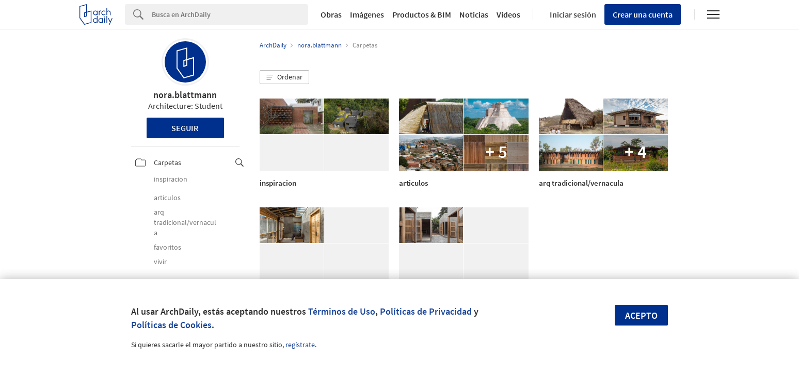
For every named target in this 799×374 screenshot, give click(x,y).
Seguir (185, 128)
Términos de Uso (341, 311)
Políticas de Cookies (171, 325)
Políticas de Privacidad (426, 311)
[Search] (230, 14)
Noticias (473, 14)
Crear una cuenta (643, 14)
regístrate (300, 344)
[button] (284, 77)
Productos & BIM (421, 14)
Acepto (641, 315)
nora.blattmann (185, 95)
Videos (508, 14)
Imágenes (367, 14)
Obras (331, 14)
